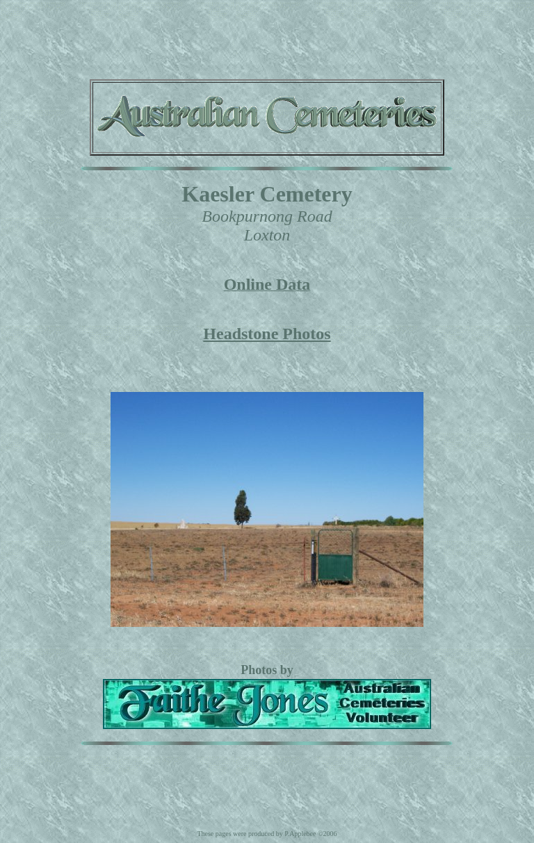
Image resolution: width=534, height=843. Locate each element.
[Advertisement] (267, 37)
